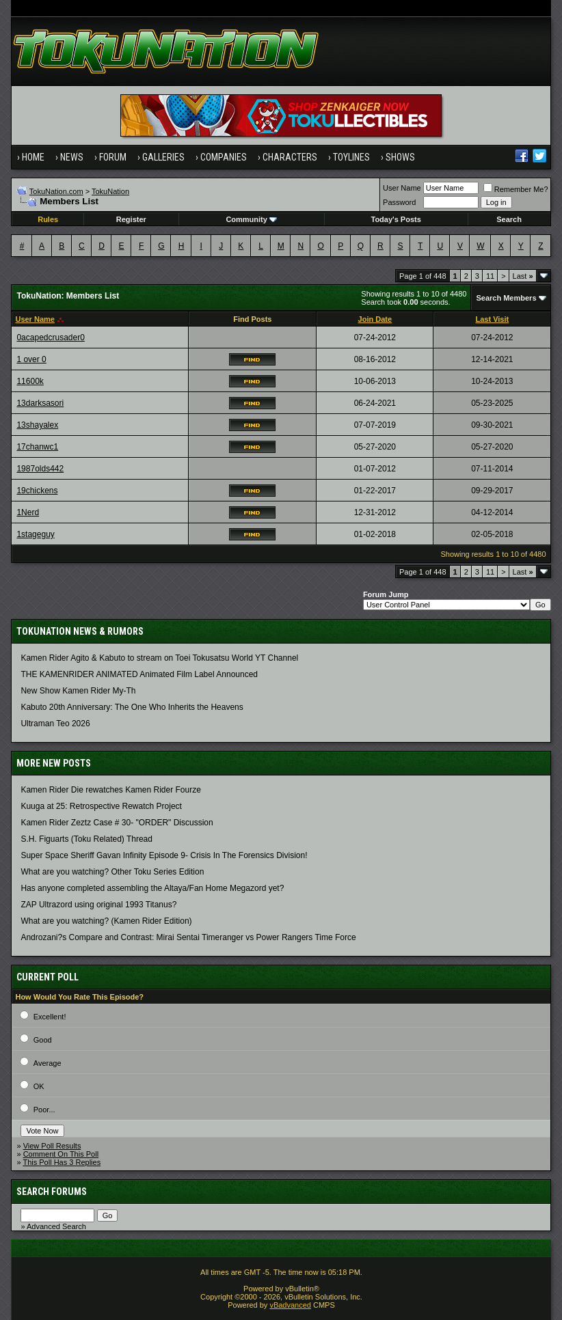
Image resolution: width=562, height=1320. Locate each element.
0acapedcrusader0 (50, 337)
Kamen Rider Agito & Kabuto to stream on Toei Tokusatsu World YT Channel (159, 658)
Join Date (375, 319)
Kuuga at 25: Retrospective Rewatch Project (101, 806)
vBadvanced (290, 1305)
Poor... (44, 1109)
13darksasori (40, 403)
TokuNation (110, 191)
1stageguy (35, 534)
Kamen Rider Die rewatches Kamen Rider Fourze (110, 790)
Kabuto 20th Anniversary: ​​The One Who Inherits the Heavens (132, 707)
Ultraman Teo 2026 (55, 723)
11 (490, 276)
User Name (402, 188)
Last (523, 276)
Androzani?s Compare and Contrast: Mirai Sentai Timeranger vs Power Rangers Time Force (188, 937)
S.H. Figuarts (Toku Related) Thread (86, 839)
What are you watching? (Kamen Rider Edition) (106, 921)
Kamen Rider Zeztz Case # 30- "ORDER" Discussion (117, 822)
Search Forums (51, 1191)
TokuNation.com (56, 191)
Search (509, 219)
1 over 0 (31, 359)
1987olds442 (40, 468)
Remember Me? (515, 189)
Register (131, 219)
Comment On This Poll (60, 1154)
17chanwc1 (37, 447)
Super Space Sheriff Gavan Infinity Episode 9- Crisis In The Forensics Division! (164, 855)
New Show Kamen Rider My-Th (78, 691)
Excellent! (50, 1017)
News (71, 157)
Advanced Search (56, 1226)
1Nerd (27, 512)
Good (43, 1040)
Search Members (506, 298)
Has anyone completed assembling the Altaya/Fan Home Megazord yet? (152, 888)
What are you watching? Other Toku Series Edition (112, 872)
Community (251, 219)
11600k (29, 381)
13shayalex (37, 425)
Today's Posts (395, 219)
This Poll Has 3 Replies (62, 1162)
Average (48, 1063)
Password (399, 202)
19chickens (36, 490)
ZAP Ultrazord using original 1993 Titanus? (98, 904)
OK (39, 1086)
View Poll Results (52, 1146)
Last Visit (492, 319)
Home (33, 157)
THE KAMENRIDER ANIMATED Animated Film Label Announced (139, 674)
